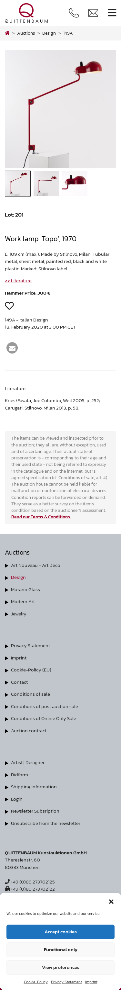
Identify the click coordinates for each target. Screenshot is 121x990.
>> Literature (18, 280)
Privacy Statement (66, 982)
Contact (19, 682)
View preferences (60, 967)
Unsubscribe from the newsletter (45, 823)
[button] (111, 901)
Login (17, 799)
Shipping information (34, 786)
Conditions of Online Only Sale (43, 718)
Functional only (60, 949)
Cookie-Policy (36, 982)
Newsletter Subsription (35, 811)
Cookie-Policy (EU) (31, 669)
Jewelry (18, 613)
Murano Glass (25, 589)
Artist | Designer (28, 762)
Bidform (19, 774)
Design (18, 577)
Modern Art (23, 601)
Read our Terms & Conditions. (41, 516)
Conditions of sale (30, 694)
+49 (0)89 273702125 (30, 881)
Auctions (26, 33)
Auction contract (28, 730)
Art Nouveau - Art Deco (35, 565)
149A (68, 33)
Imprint (91, 982)
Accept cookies (61, 931)
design (49, 33)
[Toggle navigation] (112, 13)
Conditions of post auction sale (44, 706)
